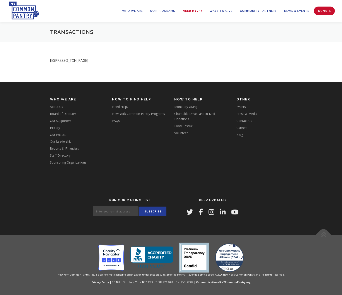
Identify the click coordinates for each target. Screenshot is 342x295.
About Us (56, 107)
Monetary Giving (185, 107)
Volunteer (181, 133)
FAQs (116, 121)
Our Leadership (61, 141)
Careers (241, 128)
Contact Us (244, 121)
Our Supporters (61, 121)
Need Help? (192, 10)
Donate (324, 10)
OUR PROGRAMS (162, 10)
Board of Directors (63, 114)
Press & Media (246, 114)
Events (241, 107)
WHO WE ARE (132, 10)
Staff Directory (60, 155)
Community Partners (258, 10)
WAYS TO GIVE (221, 10)
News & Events (297, 10)
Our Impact (58, 135)
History (55, 128)
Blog (239, 135)
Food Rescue (183, 126)
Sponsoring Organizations (68, 162)
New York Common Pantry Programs (138, 114)
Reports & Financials (64, 148)
